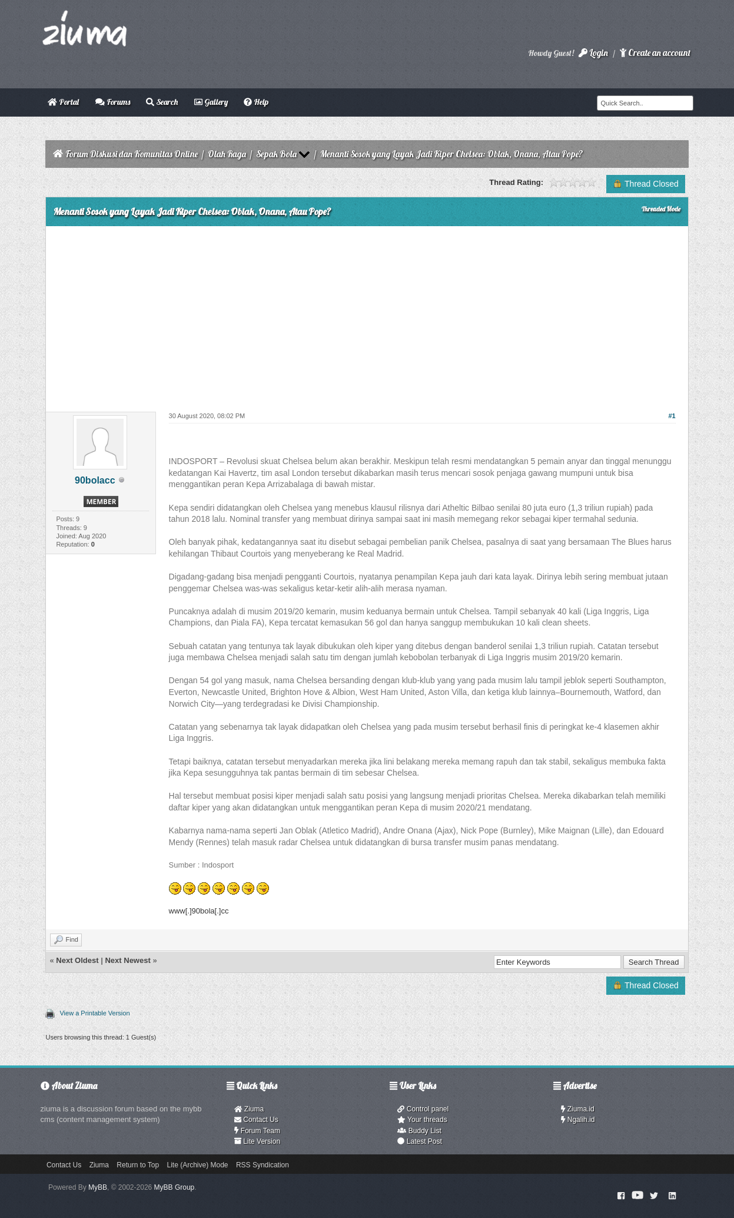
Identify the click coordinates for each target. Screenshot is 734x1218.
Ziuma (249, 1109)
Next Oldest (77, 960)
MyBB (97, 1187)
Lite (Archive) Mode (197, 1165)
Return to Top (138, 1165)
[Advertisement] (366, 314)
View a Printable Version (94, 1013)
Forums (112, 102)
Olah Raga (227, 154)
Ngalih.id (578, 1120)
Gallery (211, 102)
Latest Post (419, 1141)
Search (162, 102)
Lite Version (257, 1141)
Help (256, 102)
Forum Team (257, 1131)
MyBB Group (174, 1187)
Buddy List (419, 1131)
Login (593, 52)
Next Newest (127, 960)
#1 (671, 415)
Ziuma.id (577, 1109)
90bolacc (95, 480)
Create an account (655, 52)
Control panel (423, 1109)
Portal (63, 102)
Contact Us (256, 1120)
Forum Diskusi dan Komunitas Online (131, 154)
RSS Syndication (262, 1165)
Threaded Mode (661, 209)
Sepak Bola (276, 154)
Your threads (422, 1120)
